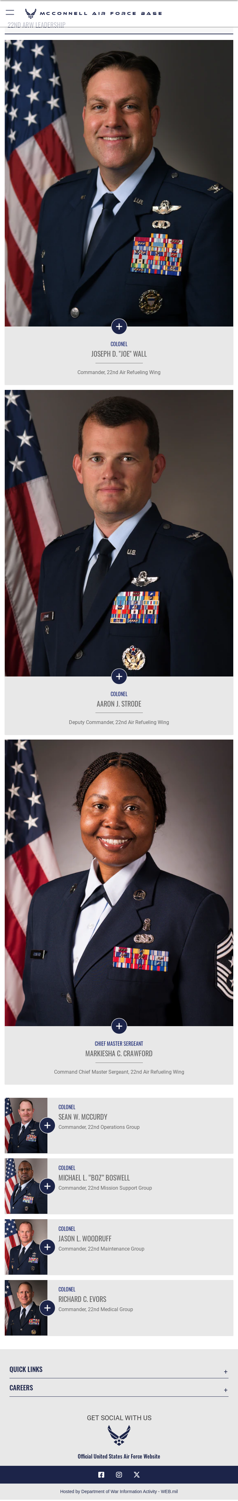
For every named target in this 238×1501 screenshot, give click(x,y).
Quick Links (25, 1370)
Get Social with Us (119, 1419)
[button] (10, 13)
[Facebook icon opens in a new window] (101, 1475)
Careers (21, 1388)
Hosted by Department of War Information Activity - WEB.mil (119, 1492)
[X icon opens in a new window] (136, 1475)
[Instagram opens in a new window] (119, 1475)
